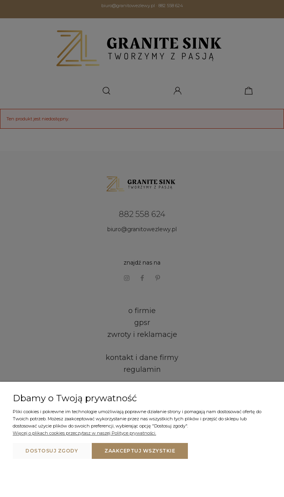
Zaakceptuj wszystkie (139, 451)
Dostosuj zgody (51, 451)
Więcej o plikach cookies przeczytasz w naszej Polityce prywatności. (84, 433)
